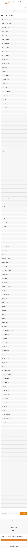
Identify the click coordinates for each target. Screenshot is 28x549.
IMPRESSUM (14, 531)
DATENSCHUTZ (14, 541)
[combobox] (10, 513)
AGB (14, 521)
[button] (14, 11)
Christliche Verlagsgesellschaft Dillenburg (16, 1)
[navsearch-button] (26, 8)
